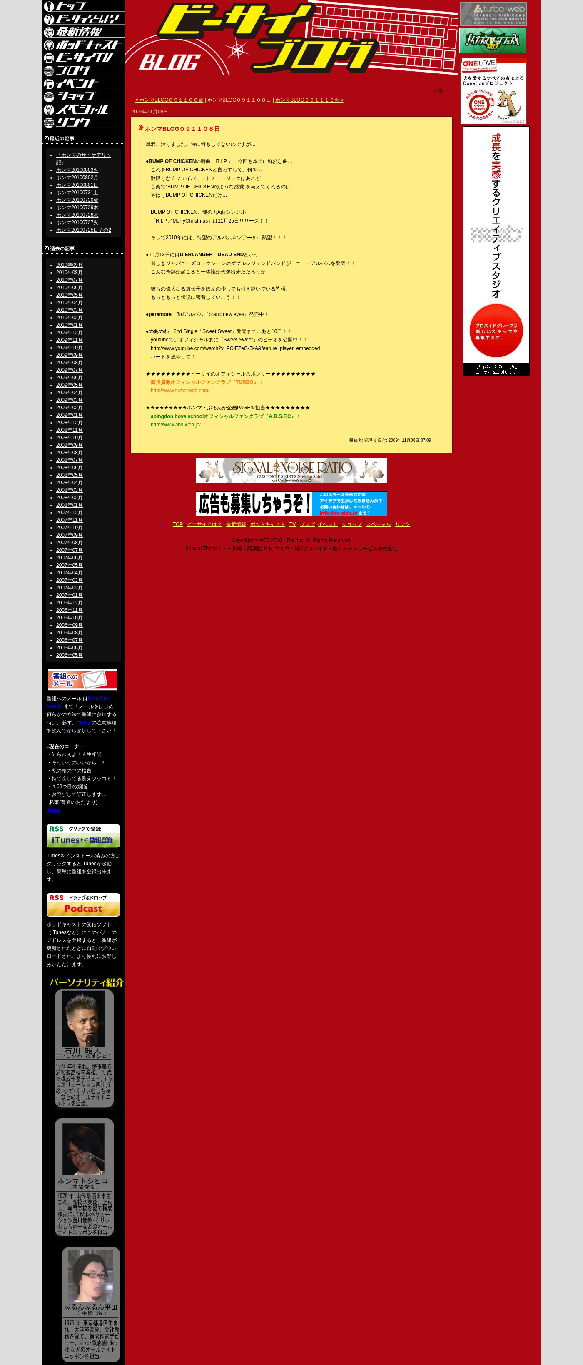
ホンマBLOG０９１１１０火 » (309, 100)
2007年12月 (69, 513)
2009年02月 (69, 408)
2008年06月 (69, 468)
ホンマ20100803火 (77, 170)
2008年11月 (69, 430)
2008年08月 (69, 453)
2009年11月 (69, 340)
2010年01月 (69, 325)
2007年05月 (69, 565)
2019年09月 (69, 265)
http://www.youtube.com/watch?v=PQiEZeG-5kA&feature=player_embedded (235, 348)
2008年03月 (69, 490)
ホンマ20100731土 (77, 192)
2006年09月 (69, 625)
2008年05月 (69, 475)
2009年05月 (69, 385)
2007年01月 (69, 595)
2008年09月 (69, 445)
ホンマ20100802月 (77, 177)
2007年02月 (69, 588)
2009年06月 (69, 378)
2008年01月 (69, 505)
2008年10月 (69, 438)
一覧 (438, 91)
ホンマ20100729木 (77, 207)
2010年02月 (69, 318)
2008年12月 (69, 423)
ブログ (307, 524)
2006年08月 (69, 633)
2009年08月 (69, 363)
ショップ (352, 524)
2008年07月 (69, 460)
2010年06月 (69, 288)
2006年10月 (69, 618)
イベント (328, 524)
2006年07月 (69, 640)
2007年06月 (69, 558)
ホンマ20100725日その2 (83, 230)
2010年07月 (69, 280)
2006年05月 (69, 655)
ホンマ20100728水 (77, 215)
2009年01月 (69, 415)
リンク (402, 524)
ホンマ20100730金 (77, 200)
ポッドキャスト (267, 524)
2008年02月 (69, 498)
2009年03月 (69, 400)
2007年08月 (69, 543)
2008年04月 (69, 483)
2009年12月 (69, 333)
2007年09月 (69, 535)
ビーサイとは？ (204, 524)
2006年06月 (69, 648)
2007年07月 (69, 550)
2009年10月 (69, 348)
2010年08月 (69, 273)
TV (292, 524)
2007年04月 (69, 573)
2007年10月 (69, 528)
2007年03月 (69, 580)
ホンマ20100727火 (77, 222)
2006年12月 (69, 603)
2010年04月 (69, 303)
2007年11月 (69, 520)
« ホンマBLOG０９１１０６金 (169, 100)
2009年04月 (69, 393)
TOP (178, 524)
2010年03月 (69, 310)
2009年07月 (69, 370)
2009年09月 (69, 355)
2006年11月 (69, 610)
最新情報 (236, 524)
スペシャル (378, 524)
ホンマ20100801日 (77, 185)
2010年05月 (69, 295)
